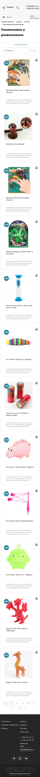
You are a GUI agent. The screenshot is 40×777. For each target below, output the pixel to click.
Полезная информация (9, 725)
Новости (23, 721)
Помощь (4, 728)
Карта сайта (24, 732)
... (14, 708)
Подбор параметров (21, 44)
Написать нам (24, 744)
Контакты (23, 728)
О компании (5, 721)
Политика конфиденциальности (20, 773)
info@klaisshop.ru (25, 749)
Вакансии (23, 725)
